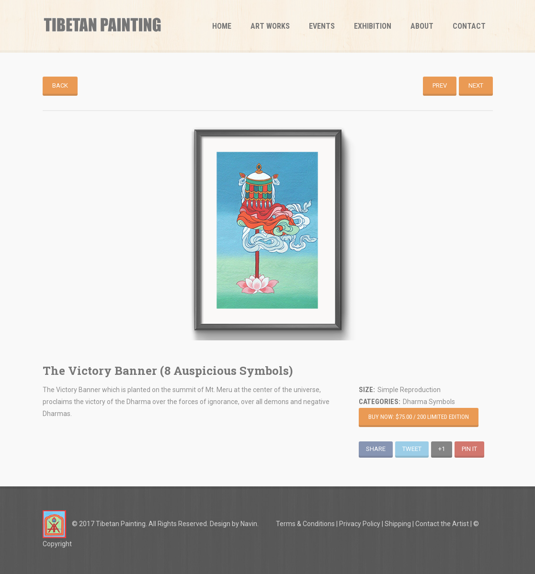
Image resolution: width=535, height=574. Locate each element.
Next (475, 85)
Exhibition (372, 26)
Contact (469, 26)
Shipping (398, 524)
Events (322, 26)
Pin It (469, 448)
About (421, 26)
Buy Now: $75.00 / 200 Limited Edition (418, 416)
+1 (441, 448)
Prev (440, 85)
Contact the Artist (442, 524)
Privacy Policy (359, 524)
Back (60, 85)
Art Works (270, 26)
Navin (248, 524)
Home (221, 26)
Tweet (411, 448)
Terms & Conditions (305, 524)
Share (376, 448)
